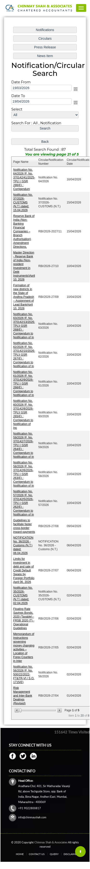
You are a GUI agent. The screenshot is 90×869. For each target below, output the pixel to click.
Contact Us (39, 854)
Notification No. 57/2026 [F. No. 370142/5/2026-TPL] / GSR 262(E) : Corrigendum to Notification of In (23, 503)
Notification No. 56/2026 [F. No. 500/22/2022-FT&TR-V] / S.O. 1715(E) (23, 673)
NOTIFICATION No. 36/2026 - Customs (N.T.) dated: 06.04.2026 (23, 545)
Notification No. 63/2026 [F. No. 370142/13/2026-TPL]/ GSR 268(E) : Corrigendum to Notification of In (24, 326)
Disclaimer (62, 854)
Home (28, 854)
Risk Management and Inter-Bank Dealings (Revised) (22, 694)
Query (51, 854)
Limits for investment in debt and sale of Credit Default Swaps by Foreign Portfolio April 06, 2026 (23, 570)
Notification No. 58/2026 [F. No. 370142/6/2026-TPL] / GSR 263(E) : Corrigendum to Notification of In (23, 474)
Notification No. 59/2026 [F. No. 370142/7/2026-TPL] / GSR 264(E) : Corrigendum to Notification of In (23, 445)
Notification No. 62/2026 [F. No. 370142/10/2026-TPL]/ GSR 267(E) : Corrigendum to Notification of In (24, 354)
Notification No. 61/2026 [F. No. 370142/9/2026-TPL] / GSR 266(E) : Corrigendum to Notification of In (23, 383)
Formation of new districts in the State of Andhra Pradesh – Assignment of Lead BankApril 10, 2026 (23, 297)
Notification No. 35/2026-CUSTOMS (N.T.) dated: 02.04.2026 (23, 595)
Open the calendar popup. (75, 89)
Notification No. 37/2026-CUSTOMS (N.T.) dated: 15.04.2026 (23, 203)
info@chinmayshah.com (36, 809)
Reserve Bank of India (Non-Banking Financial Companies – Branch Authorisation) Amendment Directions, (23, 232)
